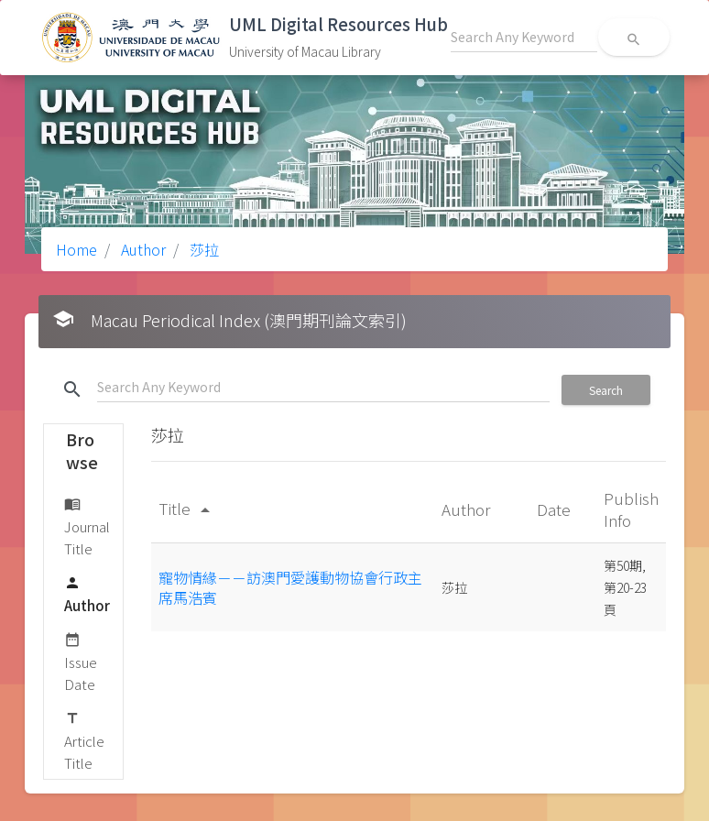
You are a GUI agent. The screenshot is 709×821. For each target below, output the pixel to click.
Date (555, 509)
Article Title (84, 739)
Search (606, 390)
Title (187, 508)
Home (76, 249)
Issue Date (80, 661)
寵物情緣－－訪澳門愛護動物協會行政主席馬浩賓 (290, 587)
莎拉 (202, 249)
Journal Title (87, 525)
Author (141, 249)
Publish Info (631, 509)
